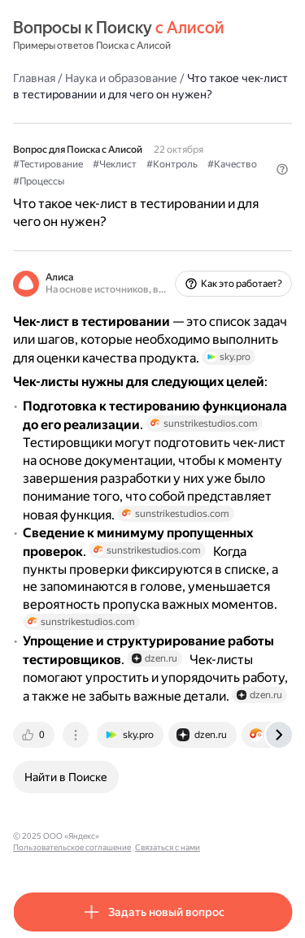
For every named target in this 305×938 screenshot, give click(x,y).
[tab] (35, 735)
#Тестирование (48, 164)
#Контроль (172, 164)
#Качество (232, 164)
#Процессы (38, 181)
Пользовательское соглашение (72, 847)
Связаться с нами (167, 847)
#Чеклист (115, 164)
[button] (282, 169)
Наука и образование (121, 78)
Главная (34, 78)
